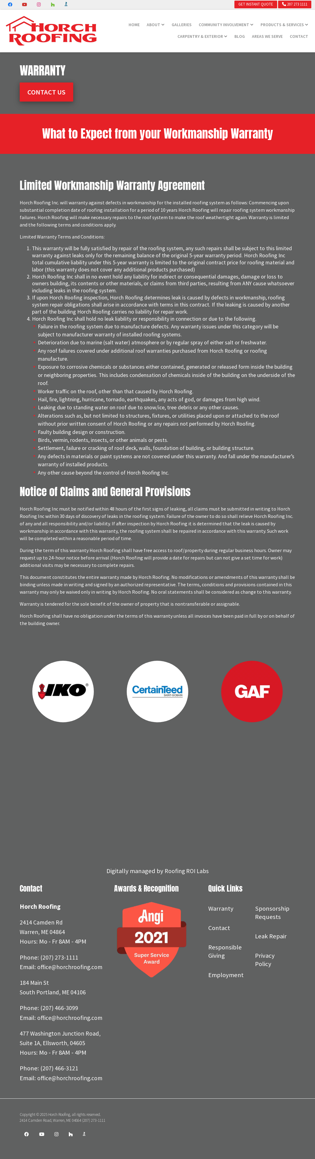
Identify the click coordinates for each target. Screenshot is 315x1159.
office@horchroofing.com (54, 977)
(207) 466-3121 (59, 1088)
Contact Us (46, 92)
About (153, 24)
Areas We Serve (267, 36)
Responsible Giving (225, 951)
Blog (239, 36)
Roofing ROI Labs (186, 871)
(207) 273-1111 (59, 957)
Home (134, 24)
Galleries (182, 24)
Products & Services (282, 24)
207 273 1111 (294, 4)
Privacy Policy (265, 960)
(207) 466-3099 (59, 1018)
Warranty (220, 908)
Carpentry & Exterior (200, 36)
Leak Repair (271, 936)
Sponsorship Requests (272, 912)
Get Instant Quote (255, 4)
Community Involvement (224, 24)
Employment (226, 975)
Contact (299, 36)
